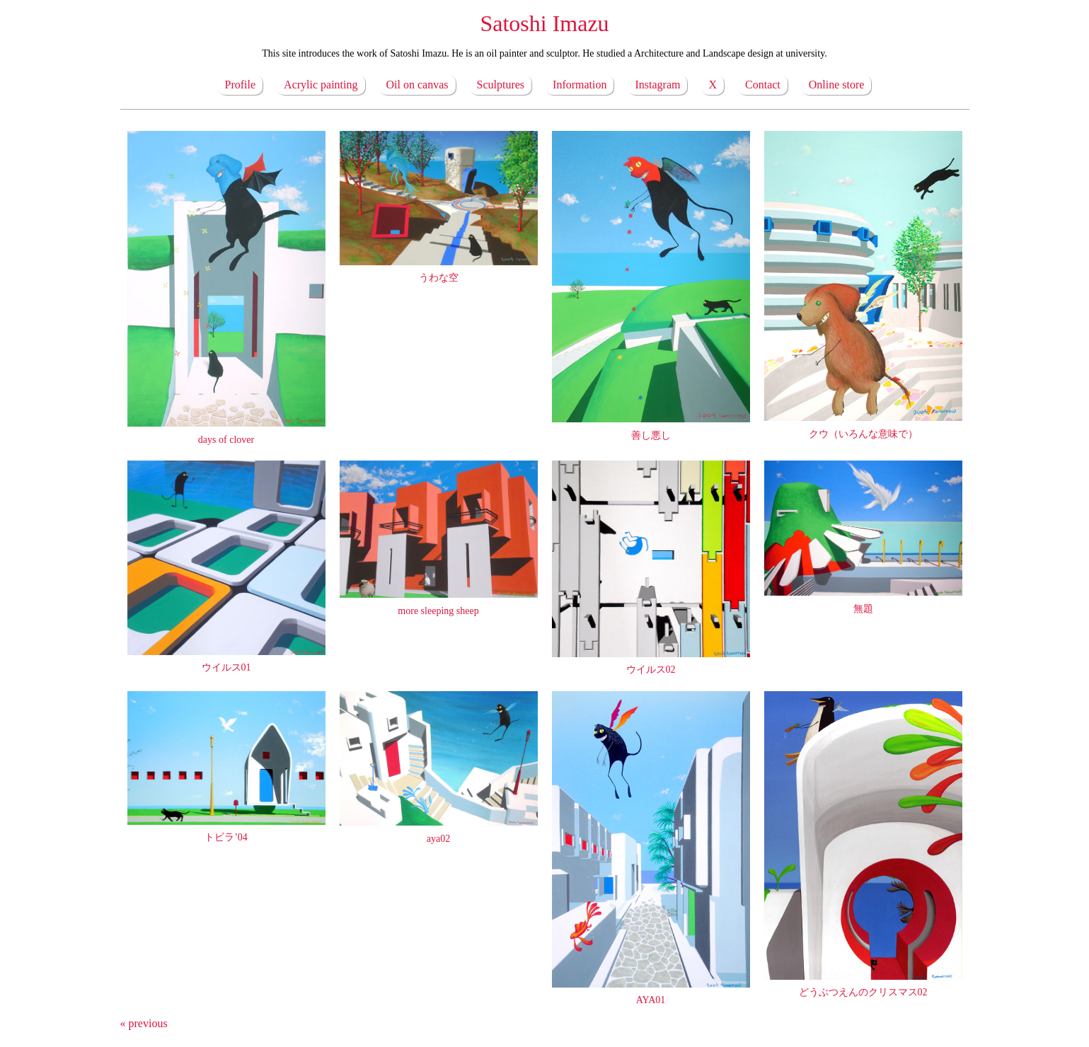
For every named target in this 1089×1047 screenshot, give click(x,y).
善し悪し (651, 435)
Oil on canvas (417, 85)
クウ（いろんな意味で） (863, 434)
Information (579, 85)
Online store (837, 85)
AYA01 (651, 1000)
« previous (144, 1023)
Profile (240, 85)
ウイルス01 (226, 667)
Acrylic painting (320, 85)
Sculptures (501, 85)
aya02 (438, 838)
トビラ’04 (226, 837)
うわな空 (439, 277)
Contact (762, 85)
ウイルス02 (651, 669)
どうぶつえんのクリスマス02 (863, 992)
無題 (863, 608)
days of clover (226, 439)
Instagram (657, 85)
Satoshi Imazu (544, 23)
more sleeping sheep (438, 611)
